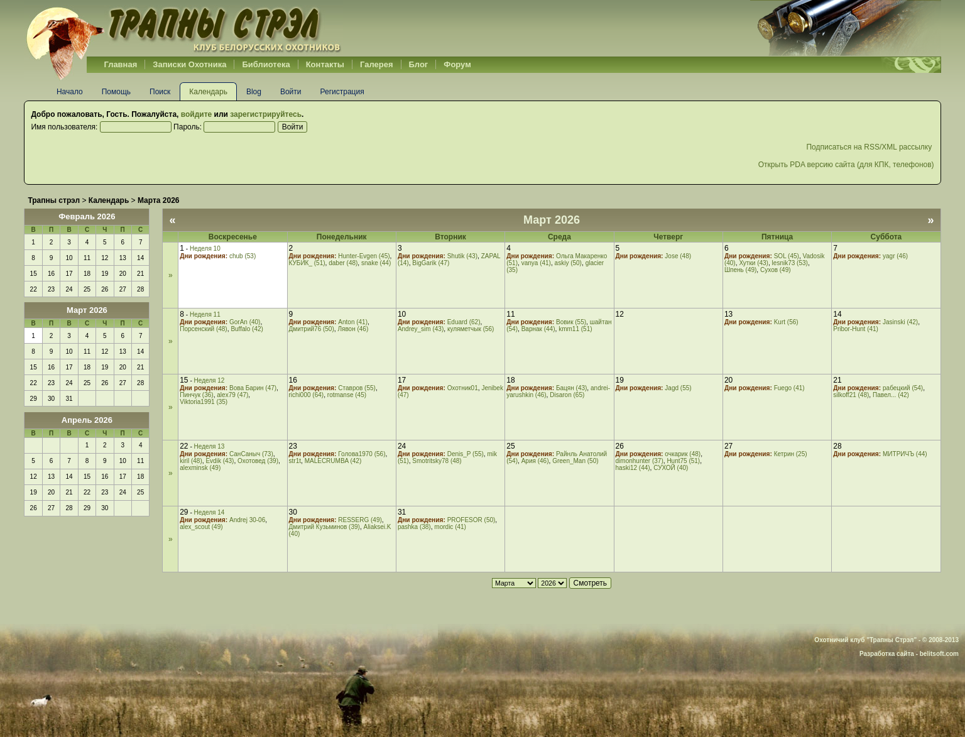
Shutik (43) (462, 256)
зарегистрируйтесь (266, 114)
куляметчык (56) (470, 328)
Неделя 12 (209, 380)
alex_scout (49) (201, 526)
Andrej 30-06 (247, 519)
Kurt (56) (786, 322)
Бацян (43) (571, 388)
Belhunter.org (183, 28)
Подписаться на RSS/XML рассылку (870, 147)
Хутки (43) (753, 262)
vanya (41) (536, 262)
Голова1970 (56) (361, 453)
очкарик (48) (683, 453)
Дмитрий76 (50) (311, 328)
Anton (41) (353, 322)
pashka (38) (414, 526)
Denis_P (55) (465, 453)
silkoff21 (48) (851, 394)
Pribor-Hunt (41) (855, 328)
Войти (291, 91)
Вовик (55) (571, 322)
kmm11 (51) (575, 328)
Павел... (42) (891, 394)
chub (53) (242, 256)
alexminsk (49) (200, 467)
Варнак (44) (538, 328)
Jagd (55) (678, 388)
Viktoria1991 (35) (203, 401)
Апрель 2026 (87, 420)
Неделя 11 (205, 314)
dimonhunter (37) (639, 460)
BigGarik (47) (430, 262)
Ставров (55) (357, 388)
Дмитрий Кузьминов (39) (324, 526)
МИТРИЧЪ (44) (905, 453)
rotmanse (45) (346, 394)
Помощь (116, 91)
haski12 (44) (633, 467)
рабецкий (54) (903, 388)
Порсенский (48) (203, 328)
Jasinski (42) (900, 322)
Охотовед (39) (257, 460)
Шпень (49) (740, 269)
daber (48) (343, 262)
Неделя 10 (205, 248)
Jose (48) (678, 256)
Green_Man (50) (575, 460)
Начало (70, 91)
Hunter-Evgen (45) (364, 256)
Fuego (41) (789, 388)
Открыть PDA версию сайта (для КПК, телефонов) (846, 164)
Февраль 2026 (86, 216)
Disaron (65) (567, 394)
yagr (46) (895, 256)
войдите (196, 114)
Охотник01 (462, 388)
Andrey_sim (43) (421, 328)
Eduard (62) (464, 322)
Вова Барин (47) (252, 388)
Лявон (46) (352, 328)
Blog (253, 91)
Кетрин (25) (790, 453)
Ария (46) (535, 460)
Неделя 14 (209, 512)
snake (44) (376, 262)
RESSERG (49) (359, 519)
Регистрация (342, 91)
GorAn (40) (244, 322)
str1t (295, 460)
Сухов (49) (775, 269)
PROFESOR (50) (471, 519)
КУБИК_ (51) (307, 262)
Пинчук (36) (196, 394)
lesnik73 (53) (790, 262)
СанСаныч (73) (251, 453)
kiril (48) (191, 460)
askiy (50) (568, 262)
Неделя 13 (209, 446)
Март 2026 (87, 310)
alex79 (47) (232, 394)
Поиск (160, 91)
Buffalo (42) (247, 328)
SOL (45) (786, 256)
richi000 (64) (306, 394)
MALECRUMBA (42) (333, 460)
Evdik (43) (219, 460)
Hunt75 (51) (683, 460)
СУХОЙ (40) (670, 467)
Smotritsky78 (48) (436, 460)
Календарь (208, 91)
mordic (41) (450, 526)
